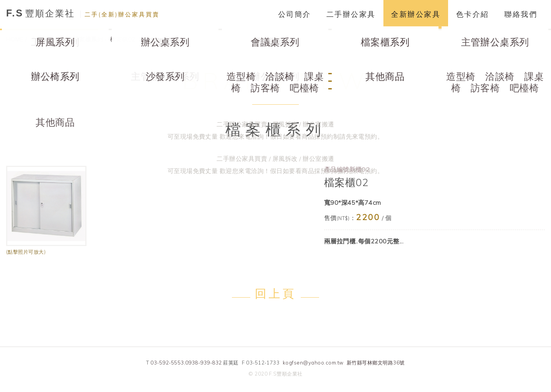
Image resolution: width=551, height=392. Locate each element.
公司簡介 (294, 14)
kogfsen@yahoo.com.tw (313, 363)
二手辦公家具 (351, 14)
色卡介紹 (472, 14)
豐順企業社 (83, 13)
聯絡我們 (520, 14)
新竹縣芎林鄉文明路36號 (376, 363)
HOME (14, 39)
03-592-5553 (167, 363)
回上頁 (275, 293)
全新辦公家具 (415, 14)
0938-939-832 (203, 363)
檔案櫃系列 (88, 39)
